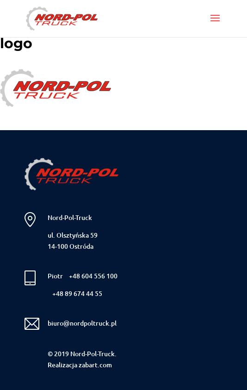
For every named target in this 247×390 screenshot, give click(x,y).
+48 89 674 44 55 (77, 293)
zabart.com (95, 364)
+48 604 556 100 (93, 275)
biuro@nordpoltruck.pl (82, 323)
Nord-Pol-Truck (70, 217)
